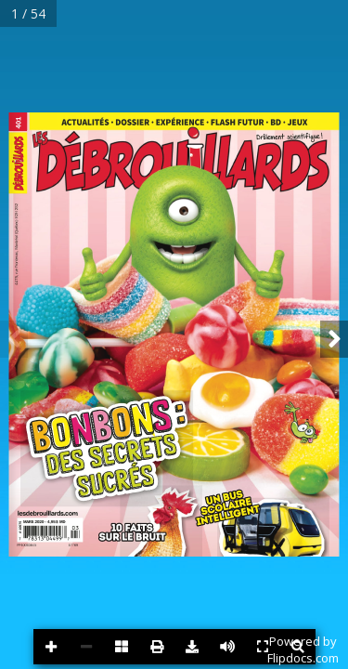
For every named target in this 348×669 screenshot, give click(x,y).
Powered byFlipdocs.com (303, 649)
